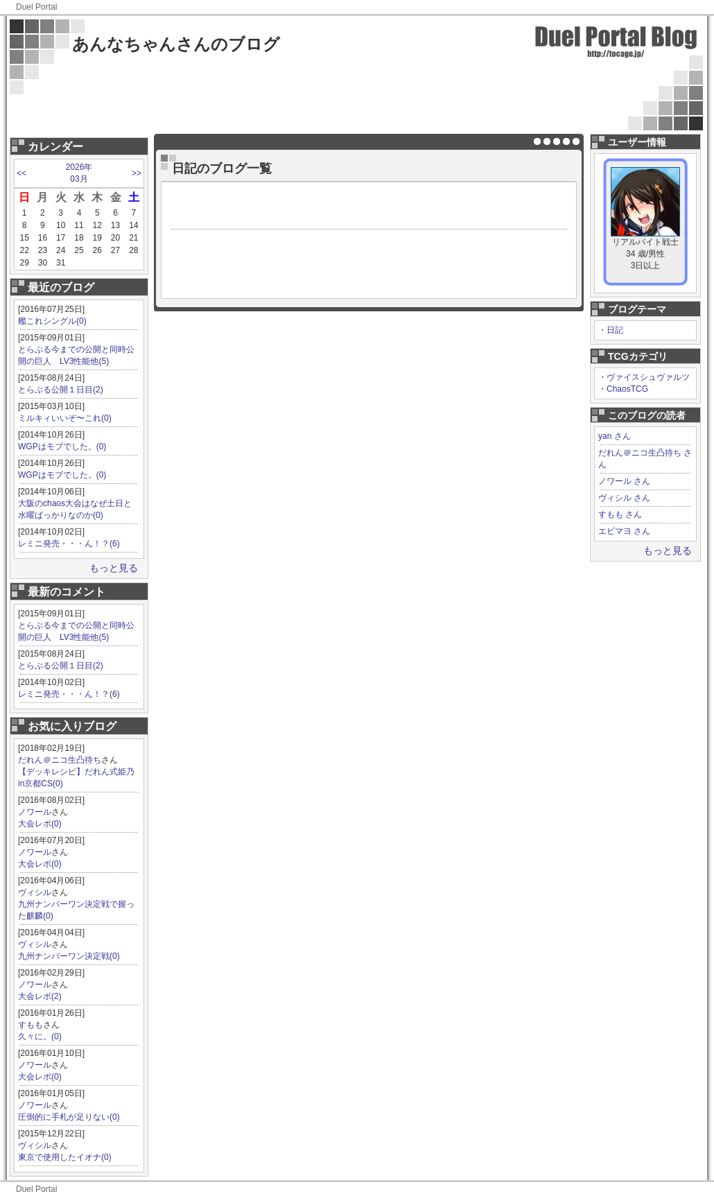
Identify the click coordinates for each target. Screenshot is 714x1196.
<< (21, 173)
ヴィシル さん (624, 498)
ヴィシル (34, 892)
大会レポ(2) (40, 996)
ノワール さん (624, 481)
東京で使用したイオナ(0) (65, 1157)
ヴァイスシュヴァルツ (648, 377)
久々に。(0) (40, 1036)
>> (136, 173)
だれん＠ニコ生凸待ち (59, 760)
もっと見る (113, 567)
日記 (615, 330)
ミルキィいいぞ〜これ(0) (65, 418)
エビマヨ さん (624, 531)
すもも (30, 1025)
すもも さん (620, 514)
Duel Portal (36, 7)
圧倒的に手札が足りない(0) (69, 1117)
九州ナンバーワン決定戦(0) (69, 956)
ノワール (34, 812)
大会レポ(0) (40, 824)
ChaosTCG (627, 389)
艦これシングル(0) (52, 321)
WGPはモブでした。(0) (62, 446)
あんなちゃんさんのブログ (176, 44)
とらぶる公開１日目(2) (60, 390)
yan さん (614, 436)
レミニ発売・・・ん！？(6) (69, 543)
